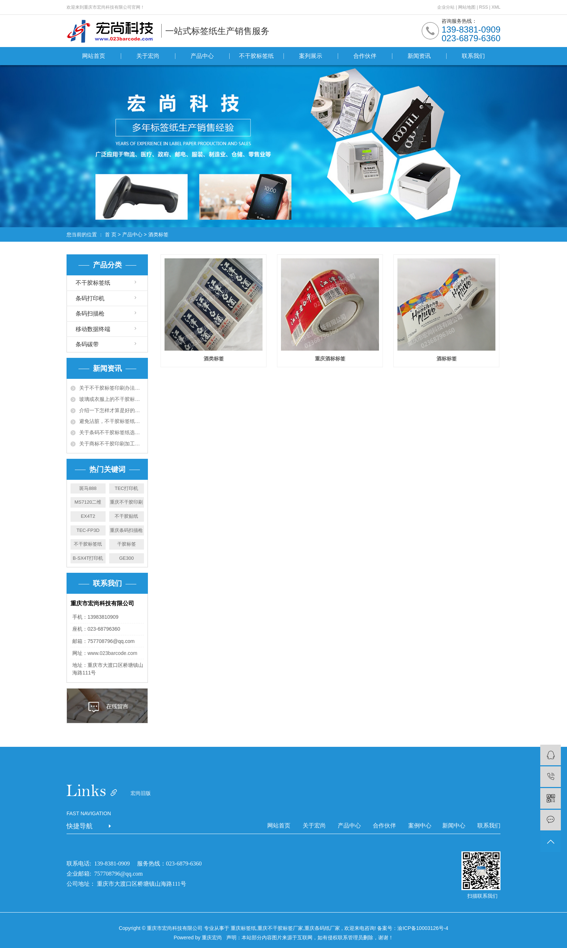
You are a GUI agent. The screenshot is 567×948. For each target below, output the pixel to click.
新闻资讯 (419, 56)
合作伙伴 (364, 56)
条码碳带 (87, 344)
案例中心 (419, 826)
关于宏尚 (147, 56)
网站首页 (93, 56)
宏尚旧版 (141, 793)
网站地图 (467, 7)
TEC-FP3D (87, 530)
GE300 (126, 558)
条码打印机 (90, 298)
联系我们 (473, 56)
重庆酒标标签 (330, 358)
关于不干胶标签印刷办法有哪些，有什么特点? (111, 388)
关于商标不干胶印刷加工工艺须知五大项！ (111, 444)
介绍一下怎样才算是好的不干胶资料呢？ (111, 410)
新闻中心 (453, 826)
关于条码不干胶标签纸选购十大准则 (111, 432)
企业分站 (446, 7)
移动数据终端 (93, 329)
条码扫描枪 (90, 313)
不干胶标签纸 (256, 56)
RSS (483, 7)
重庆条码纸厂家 (322, 928)
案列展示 (310, 56)
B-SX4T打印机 (88, 558)
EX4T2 (88, 516)
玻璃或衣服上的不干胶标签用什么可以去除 (111, 399)
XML (495, 7)
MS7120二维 (87, 502)
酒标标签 (446, 358)
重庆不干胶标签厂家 (280, 928)
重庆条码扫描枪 (126, 530)
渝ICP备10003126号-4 (422, 928)
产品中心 (202, 56)
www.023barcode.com (112, 653)
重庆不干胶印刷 (126, 502)
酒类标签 (158, 234)
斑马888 (88, 488)
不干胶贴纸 (126, 516)
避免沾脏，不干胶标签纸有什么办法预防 (111, 421)
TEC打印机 (126, 488)
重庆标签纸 (243, 928)
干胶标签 (126, 544)
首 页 (110, 234)
